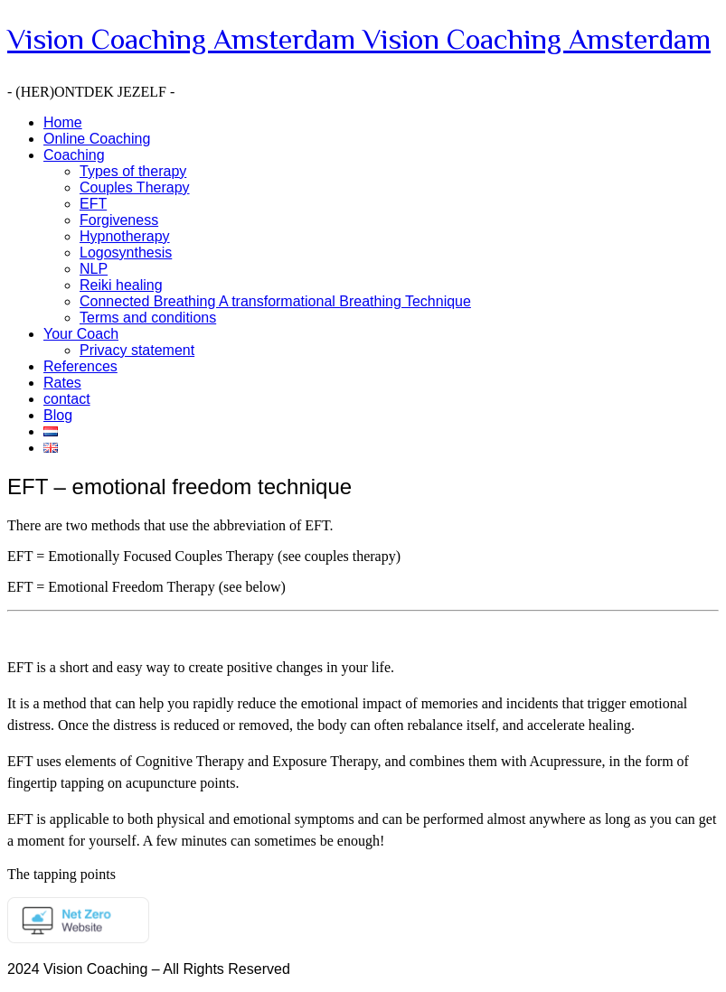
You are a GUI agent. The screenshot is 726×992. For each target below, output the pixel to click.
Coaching (74, 155)
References (80, 366)
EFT (93, 203)
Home (62, 122)
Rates (62, 382)
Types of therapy (133, 171)
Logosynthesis (126, 252)
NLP (94, 268)
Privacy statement (137, 350)
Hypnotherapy (125, 236)
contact (66, 399)
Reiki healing (121, 285)
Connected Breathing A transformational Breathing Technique (275, 301)
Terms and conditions (148, 317)
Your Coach (80, 334)
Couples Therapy (135, 187)
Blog (57, 415)
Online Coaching (96, 138)
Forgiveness (119, 220)
